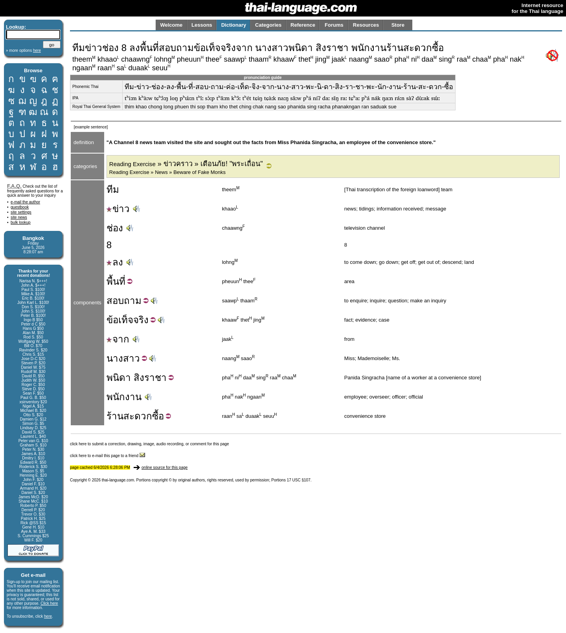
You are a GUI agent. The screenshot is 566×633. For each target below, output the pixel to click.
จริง (141, 320)
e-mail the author (25, 202)
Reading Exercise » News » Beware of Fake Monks (167, 172)
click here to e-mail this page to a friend (107, 456)
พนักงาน (124, 397)
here (48, 616)
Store (397, 25)
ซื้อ (158, 416)
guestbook (20, 207)
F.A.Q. (14, 186)
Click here (49, 603)
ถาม (133, 300)
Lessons (201, 25)
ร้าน (115, 416)
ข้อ (112, 320)
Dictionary (233, 25)
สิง (139, 377)
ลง (115, 262)
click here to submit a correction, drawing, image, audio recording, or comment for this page (149, 444)
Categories (268, 25)
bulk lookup (21, 222)
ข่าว (118, 208)
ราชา (155, 377)
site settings (21, 212)
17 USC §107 (299, 480)
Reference (302, 25)
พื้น (113, 281)
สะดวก (137, 416)
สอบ (115, 300)
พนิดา (119, 377)
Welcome (171, 25)
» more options (23, 50)
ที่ (122, 281)
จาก (118, 339)
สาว (131, 358)
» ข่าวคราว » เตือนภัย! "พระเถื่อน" (186, 164)
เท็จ (125, 320)
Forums (334, 25)
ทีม (113, 189)
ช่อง (115, 228)
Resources (366, 25)
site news (19, 217)
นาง (115, 358)
